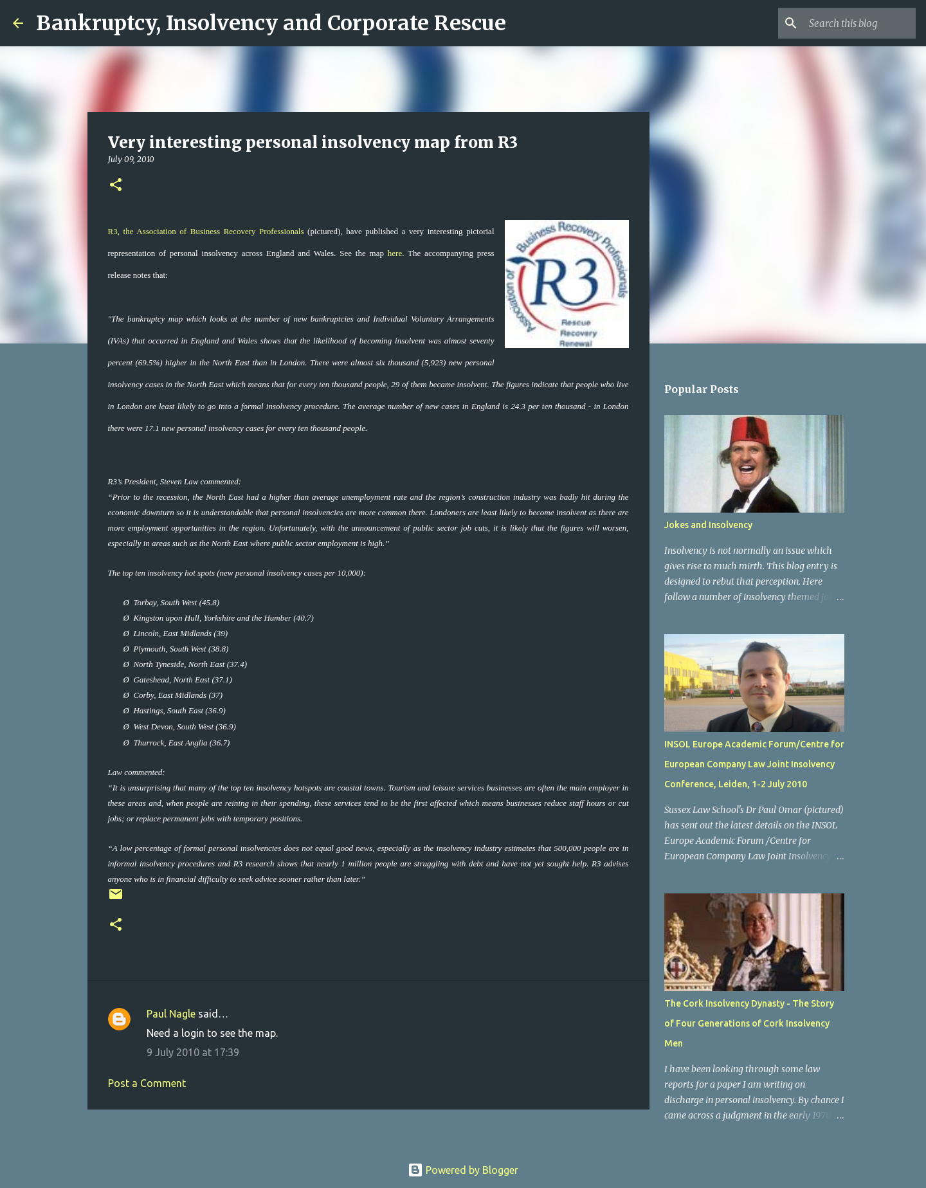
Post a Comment (147, 1083)
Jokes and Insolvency (708, 525)
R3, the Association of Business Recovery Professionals (206, 231)
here (395, 253)
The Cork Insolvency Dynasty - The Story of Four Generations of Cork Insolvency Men (749, 1023)
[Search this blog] (848, 23)
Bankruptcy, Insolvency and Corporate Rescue (271, 23)
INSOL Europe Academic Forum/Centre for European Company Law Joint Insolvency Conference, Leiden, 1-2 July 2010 (754, 764)
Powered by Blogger (463, 1170)
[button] (115, 185)
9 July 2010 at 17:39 (193, 1052)
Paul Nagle (171, 1013)
